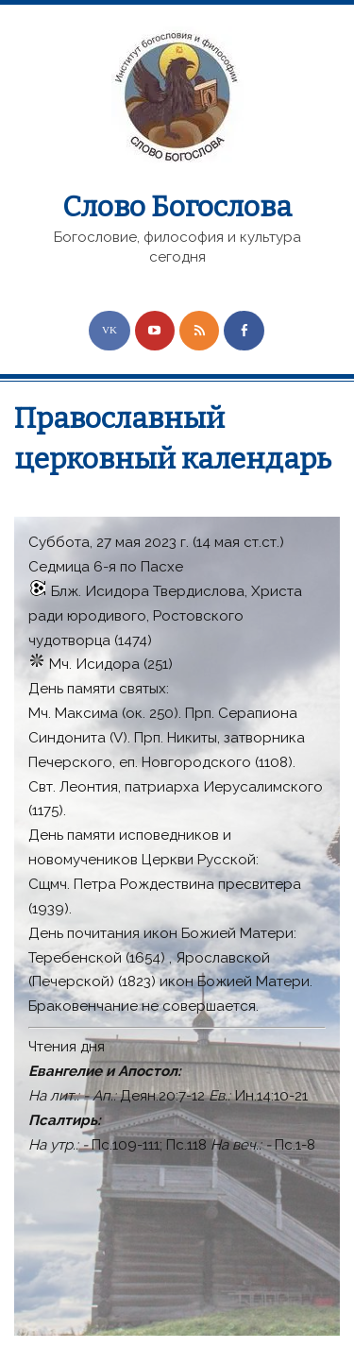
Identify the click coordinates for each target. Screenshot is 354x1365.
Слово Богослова (177, 207)
